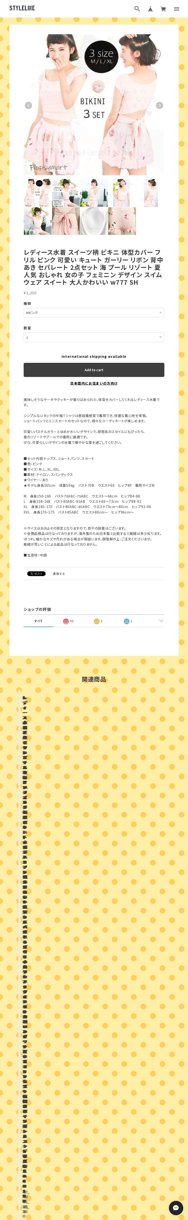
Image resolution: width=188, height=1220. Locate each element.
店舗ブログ (59, 925)
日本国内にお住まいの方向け (94, 383)
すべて (38, 621)
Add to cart (94, 369)
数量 (27, 327)
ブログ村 (109, 1157)
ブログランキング (85, 1157)
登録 (146, 1117)
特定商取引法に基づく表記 (111, 1182)
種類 (27, 303)
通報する (59, 574)
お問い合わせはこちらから (94, 1032)
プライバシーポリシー (73, 1182)
